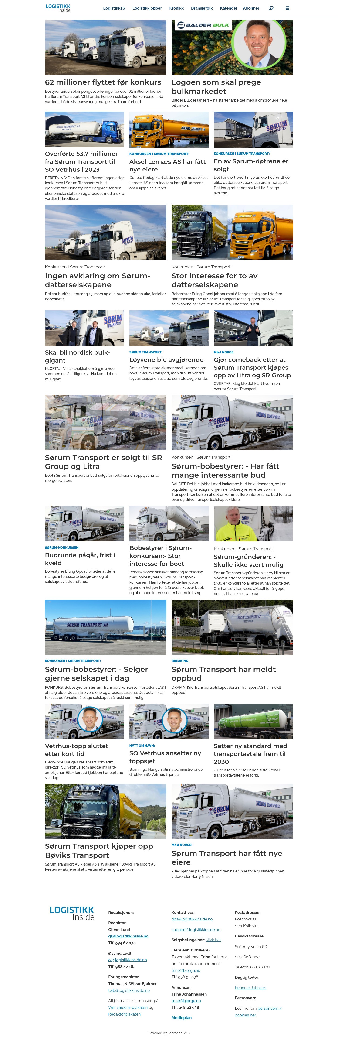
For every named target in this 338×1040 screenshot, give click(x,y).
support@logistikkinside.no (196, 929)
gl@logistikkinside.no (128, 936)
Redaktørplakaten (124, 1014)
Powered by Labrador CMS (169, 1033)
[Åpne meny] (287, 8)
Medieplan (182, 1017)
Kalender (229, 8)
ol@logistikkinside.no (127, 960)
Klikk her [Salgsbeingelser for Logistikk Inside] (213, 939)
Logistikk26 (114, 8)
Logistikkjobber (147, 8)
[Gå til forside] (58, 8)
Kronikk (176, 8)
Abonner (251, 8)
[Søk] (271, 8)
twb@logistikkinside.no (129, 990)
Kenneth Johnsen (250, 987)
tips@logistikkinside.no (192, 919)
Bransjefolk (202, 8)
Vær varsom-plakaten (128, 1007)
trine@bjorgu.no (186, 970)
